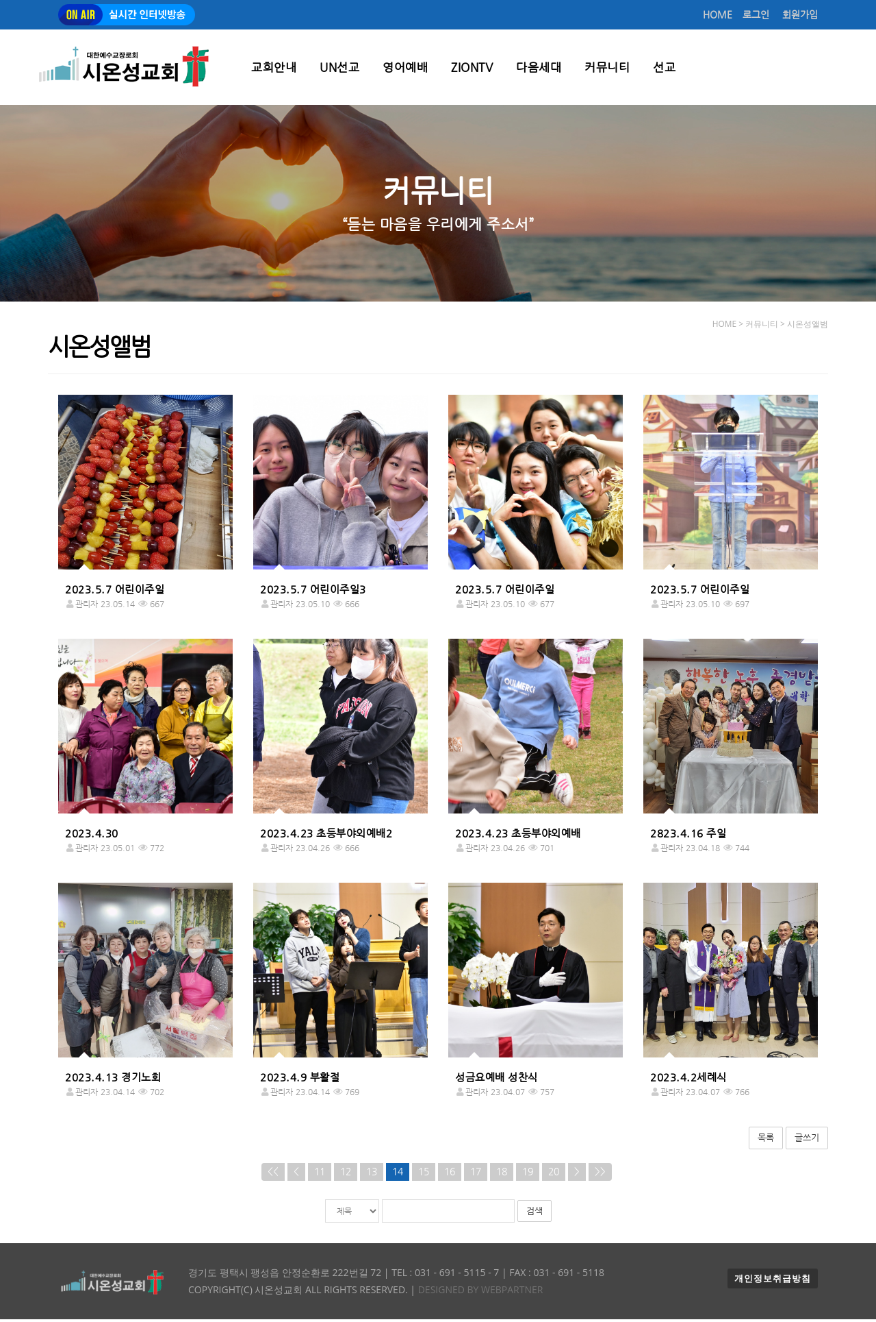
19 (527, 1174)
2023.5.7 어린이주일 (114, 592)
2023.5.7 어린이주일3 (313, 592)
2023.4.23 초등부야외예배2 (326, 836)
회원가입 (800, 15)
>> (600, 1174)
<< (273, 1174)
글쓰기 (807, 1140)
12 (345, 1174)
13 (371, 1174)
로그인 (756, 15)
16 (449, 1174)
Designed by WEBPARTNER (479, 1292)
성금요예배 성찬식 (496, 1080)
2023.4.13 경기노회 (113, 1080)
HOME (717, 15)
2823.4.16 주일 (688, 836)
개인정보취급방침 (772, 1281)
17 (475, 1174)
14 (397, 1174)
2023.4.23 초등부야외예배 (518, 836)
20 (553, 1174)
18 (501, 1174)
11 (319, 1174)
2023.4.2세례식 (688, 1080)
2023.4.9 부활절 (299, 1080)
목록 (766, 1140)
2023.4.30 (91, 836)
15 (423, 1174)
